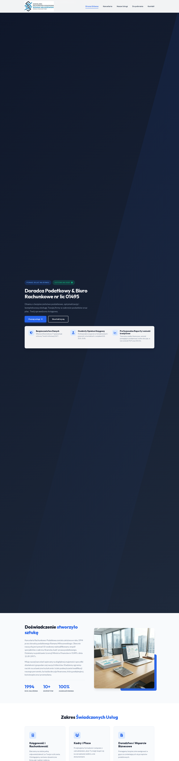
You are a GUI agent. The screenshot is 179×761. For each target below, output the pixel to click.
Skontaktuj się (58, 319)
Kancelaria (107, 6)
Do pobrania (137, 6)
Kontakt (151, 6)
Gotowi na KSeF (64, 283)
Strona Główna (91, 6)
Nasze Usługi (122, 6)
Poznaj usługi (35, 319)
